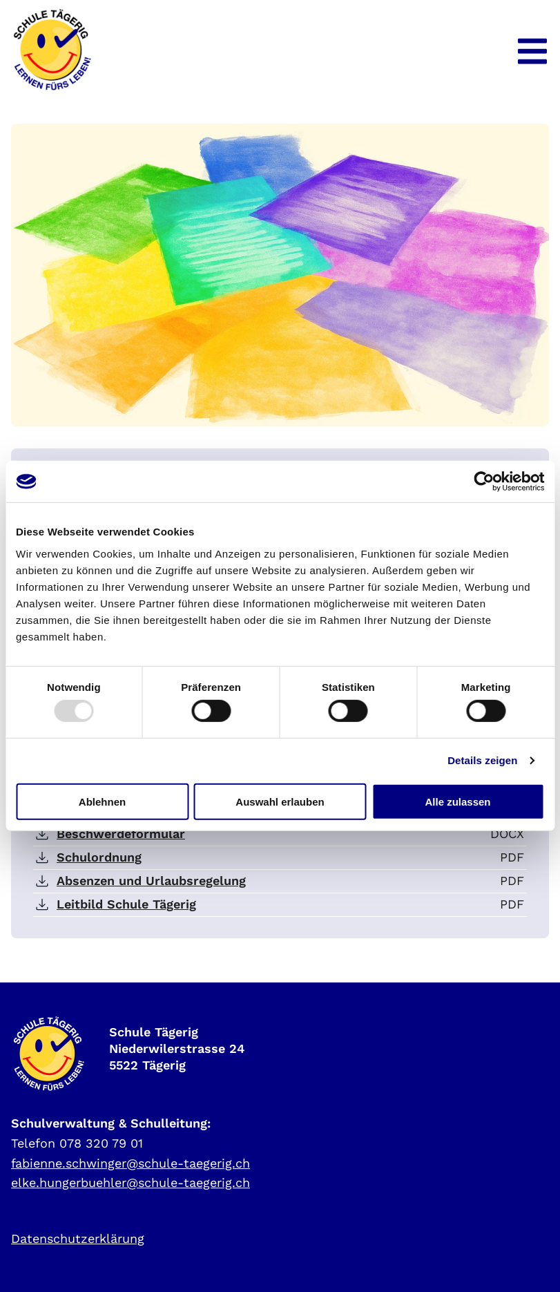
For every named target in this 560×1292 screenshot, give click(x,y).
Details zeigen (482, 760)
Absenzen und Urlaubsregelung (151, 880)
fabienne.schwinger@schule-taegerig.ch (130, 1163)
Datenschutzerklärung (77, 1238)
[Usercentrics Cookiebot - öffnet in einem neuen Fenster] (483, 481)
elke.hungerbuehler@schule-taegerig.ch (130, 1182)
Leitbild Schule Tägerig (126, 904)
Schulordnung (99, 857)
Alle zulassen (457, 801)
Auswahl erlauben (279, 801)
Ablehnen (102, 801)
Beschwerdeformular (121, 833)
